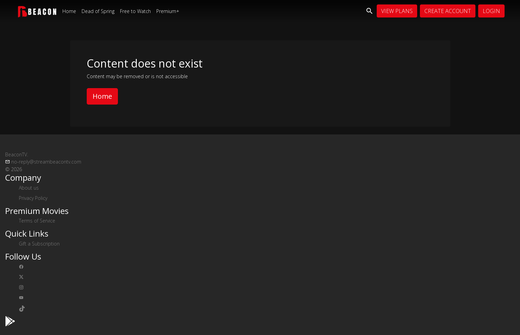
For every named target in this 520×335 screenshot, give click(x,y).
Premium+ (167, 11)
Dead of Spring (98, 11)
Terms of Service (37, 220)
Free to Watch (135, 11)
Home (69, 11)
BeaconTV (16, 154)
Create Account (447, 11)
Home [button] (102, 96)
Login (491, 11)
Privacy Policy (33, 198)
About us (29, 187)
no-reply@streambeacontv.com (46, 161)
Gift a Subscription (39, 243)
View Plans (397, 11)
